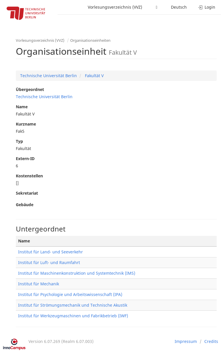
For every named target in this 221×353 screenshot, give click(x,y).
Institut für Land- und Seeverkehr (50, 252)
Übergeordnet (30, 89)
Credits (211, 341)
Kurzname (26, 124)
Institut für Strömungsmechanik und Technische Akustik (72, 305)
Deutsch (179, 7)
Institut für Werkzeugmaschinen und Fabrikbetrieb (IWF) (73, 315)
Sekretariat (27, 193)
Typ (19, 141)
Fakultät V (94, 75)
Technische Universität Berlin (48, 75)
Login (206, 7)
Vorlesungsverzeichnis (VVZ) (115, 7)
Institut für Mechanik (38, 283)
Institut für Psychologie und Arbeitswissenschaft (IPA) (70, 294)
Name (22, 106)
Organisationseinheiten (90, 40)
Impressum (186, 341)
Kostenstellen (29, 176)
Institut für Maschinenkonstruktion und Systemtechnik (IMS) (76, 273)
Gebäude (24, 204)
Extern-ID (25, 158)
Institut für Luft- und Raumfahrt (49, 262)
